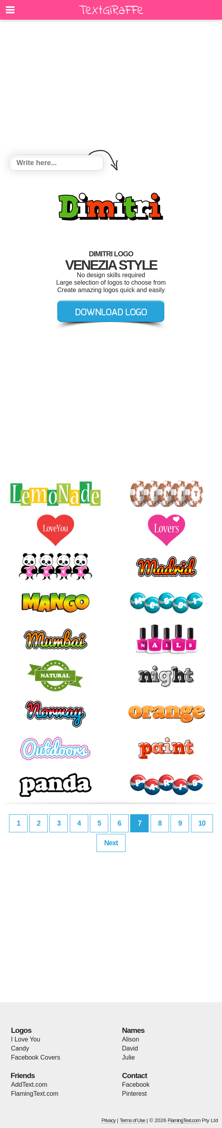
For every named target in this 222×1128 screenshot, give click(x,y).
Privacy (109, 1120)
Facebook (135, 1084)
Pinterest (134, 1093)
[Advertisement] (111, 88)
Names (133, 1030)
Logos (21, 1030)
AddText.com (29, 1084)
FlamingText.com (34, 1093)
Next (111, 843)
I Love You (25, 1039)
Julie (128, 1057)
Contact (134, 1075)
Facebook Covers (35, 1057)
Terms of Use (132, 1120)
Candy (20, 1048)
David (130, 1048)
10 (202, 823)
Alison (130, 1039)
